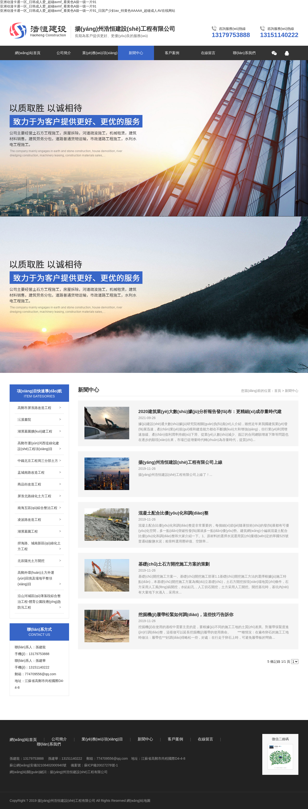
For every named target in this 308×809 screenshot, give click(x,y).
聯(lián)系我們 (244, 53)
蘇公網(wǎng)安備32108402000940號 (38, 765)
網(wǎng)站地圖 (138, 801)
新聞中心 (136, 53)
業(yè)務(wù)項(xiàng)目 (99, 55)
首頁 (277, 391)
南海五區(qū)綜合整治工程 (39, 508)
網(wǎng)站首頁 (27, 53)
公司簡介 (64, 53)
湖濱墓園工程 (39, 531)
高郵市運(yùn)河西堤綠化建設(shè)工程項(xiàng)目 (39, 446)
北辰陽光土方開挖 (39, 561)
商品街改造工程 (39, 484)
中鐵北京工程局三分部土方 (39, 461)
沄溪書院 (39, 419)
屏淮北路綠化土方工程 (39, 496)
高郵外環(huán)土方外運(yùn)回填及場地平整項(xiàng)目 (39, 579)
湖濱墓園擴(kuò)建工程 (39, 431)
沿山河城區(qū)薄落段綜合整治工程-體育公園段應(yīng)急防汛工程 (39, 602)
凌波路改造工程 (39, 519)
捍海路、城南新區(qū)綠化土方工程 (39, 546)
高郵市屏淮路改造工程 (39, 408)
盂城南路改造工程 (39, 472)
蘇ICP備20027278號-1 (101, 765)
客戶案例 (172, 53)
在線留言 (208, 53)
